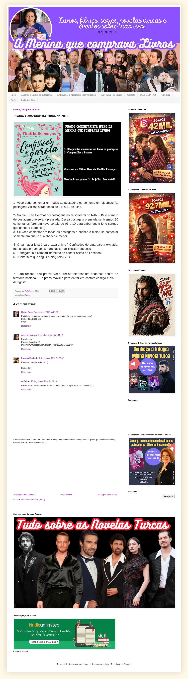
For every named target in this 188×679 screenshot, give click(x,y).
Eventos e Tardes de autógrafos (36, 95)
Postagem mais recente (24, 495)
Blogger (127, 664)
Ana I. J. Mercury (29, 335)
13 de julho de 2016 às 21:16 (44, 381)
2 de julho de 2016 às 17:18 (50, 335)
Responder (26, 326)
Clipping (165, 95)
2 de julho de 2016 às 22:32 (51, 358)
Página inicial (66, 495)
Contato (131, 95)
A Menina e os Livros (111, 95)
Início (13, 95)
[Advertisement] (66, 468)
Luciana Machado (29, 358)
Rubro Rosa (27, 312)
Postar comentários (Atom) (33, 499)
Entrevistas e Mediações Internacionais (76, 95)
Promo (27, 295)
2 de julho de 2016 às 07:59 (46, 312)
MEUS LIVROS (148, 95)
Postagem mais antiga (107, 495)
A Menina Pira (28, 100)
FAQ (13, 100)
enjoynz (106, 664)
